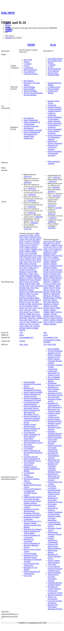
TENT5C (22, 314)
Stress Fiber (28, 60)
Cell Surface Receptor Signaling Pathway (31, 403)
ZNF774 (46, 322)
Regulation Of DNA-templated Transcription (53, 389)
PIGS (33, 288)
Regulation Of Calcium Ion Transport (53, 147)
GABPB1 (55, 258)
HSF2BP (46, 268)
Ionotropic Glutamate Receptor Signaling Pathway (55, 433)
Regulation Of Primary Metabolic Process (54, 556)
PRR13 (52, 298)
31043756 (27, 176)
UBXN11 (58, 312)
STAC (35, 308)
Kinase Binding (29, 89)
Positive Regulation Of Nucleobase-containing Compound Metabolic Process (32, 419)
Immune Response (54, 107)
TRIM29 (40, 318)
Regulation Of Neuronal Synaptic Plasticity (54, 427)
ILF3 (21, 268)
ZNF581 (29, 328)
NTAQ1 (52, 290)
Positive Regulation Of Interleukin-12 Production (55, 125)
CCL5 (28, 245)
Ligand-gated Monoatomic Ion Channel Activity (54, 373)
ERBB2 (34, 251)
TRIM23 (46, 310)
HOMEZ (53, 266)
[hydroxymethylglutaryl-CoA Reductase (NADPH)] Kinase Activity (32, 492)
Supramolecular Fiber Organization (31, 564)
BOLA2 (58, 241)
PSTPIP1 (58, 298)
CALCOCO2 (55, 243)
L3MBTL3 (56, 282)
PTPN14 (29, 296)
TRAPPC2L (32, 318)
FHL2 (60, 256)
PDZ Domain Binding (52, 551)
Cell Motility (28, 449)
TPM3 (33, 316)
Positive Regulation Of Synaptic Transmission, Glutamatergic (55, 449)
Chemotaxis (52, 105)
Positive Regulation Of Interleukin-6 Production (55, 131)
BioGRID (8, 38)
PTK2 (36, 294)
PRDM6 (46, 298)
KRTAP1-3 (47, 280)
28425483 (51, 228)
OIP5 (38, 284)
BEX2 (38, 239)
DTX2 (40, 249)
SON (26, 308)
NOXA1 (46, 290)
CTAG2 (22, 249)
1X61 (21, 344)
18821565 (51, 214)
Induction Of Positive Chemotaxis (55, 142)
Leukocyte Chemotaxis (52, 114)
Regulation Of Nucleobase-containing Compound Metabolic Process (54, 468)
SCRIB (21, 304)
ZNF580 (22, 328)
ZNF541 (37, 326)
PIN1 (37, 288)
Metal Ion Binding (30, 91)
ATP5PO (32, 237)
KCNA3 (53, 270)
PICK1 (58, 292)
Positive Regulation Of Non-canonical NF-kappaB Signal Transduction (32, 135)
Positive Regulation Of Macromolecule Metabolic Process (33, 453)
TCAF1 (31, 312)
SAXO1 (29, 302)
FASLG (39, 256)
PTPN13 (22, 296)
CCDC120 (28, 243)
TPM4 (38, 316)
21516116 (8, 30)
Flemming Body (53, 75)
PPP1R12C (47, 296)
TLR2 (21, 316)
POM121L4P (24, 292)
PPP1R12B (56, 294)
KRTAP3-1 (47, 282)
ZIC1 (31, 326)
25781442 (51, 206)
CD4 (60, 247)
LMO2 (30, 274)
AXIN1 (22, 239)
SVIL (21, 310)
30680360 (38, 217)
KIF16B (53, 276)
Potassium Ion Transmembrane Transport (53, 456)
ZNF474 (53, 318)
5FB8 (54, 344)
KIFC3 (58, 276)
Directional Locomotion (52, 487)
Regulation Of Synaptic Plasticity (54, 588)
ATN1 (21, 237)
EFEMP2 (46, 256)
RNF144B (47, 302)
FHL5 (45, 258)
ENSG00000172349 (50, 338)
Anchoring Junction (31, 74)
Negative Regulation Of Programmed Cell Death (32, 399)
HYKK (34, 266)
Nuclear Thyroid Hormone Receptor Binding (33, 94)
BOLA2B (46, 243)
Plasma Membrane (30, 70)
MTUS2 (52, 288)
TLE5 (38, 314)
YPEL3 (22, 326)
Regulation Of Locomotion (29, 540)
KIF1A (33, 270)
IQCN (36, 268)
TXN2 (28, 322)
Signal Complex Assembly (33, 392)
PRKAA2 (30, 294)
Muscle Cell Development (52, 598)
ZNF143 (58, 316)
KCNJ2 (46, 274)
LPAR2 (21, 276)
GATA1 (22, 260)
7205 (21, 333)
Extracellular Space (55, 61)
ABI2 (37, 233)
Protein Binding (29, 87)
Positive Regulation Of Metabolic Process (32, 429)
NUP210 (27, 284)
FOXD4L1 (28, 258)
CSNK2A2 (47, 251)
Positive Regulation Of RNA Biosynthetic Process (33, 441)
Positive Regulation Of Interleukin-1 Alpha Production (55, 119)
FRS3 (34, 258)
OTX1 (27, 286)
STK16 (40, 308)
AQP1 (31, 235)
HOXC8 (28, 266)
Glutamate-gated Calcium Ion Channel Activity (54, 415)
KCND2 (46, 272)
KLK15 (29, 272)
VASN (21, 324)
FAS (34, 256)
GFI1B (27, 260)
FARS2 (30, 256)
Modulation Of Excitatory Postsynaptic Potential (53, 578)
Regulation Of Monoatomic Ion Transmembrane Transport (54, 477)
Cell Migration (29, 473)
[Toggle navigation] (2, 19)
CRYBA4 (33, 247)
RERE (37, 298)
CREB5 (27, 247)
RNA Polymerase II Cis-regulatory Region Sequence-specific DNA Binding (32, 524)
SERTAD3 (55, 302)
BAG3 (27, 239)
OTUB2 (22, 286)
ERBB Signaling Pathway (33, 497)
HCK (34, 262)
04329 (45, 335)
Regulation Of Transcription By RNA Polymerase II (55, 405)
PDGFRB (39, 286)
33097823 (56, 177)
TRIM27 (53, 310)
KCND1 (59, 270)
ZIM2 (52, 316)
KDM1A (46, 276)
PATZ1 (32, 286)
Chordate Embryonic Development (31, 127)
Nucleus (26, 62)
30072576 (52, 181)
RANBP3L (30, 298)
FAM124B (33, 254)
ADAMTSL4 (24, 235)
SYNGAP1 (28, 310)
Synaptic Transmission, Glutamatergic (53, 540)
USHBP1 (46, 314)
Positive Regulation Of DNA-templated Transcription (32, 436)
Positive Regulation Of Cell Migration (32, 123)
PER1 (28, 288)
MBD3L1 (51, 286)
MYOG (58, 288)
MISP (39, 278)
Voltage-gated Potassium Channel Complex (54, 534)
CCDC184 (47, 247)
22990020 (34, 223)
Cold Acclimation (30, 553)
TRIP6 (31, 44)
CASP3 (60, 245)
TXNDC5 (34, 322)
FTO (49, 258)
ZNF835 (59, 322)
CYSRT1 (55, 251)
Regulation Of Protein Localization (31, 518)
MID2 (58, 286)
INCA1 (25, 268)
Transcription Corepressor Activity (55, 592)
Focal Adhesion (29, 72)
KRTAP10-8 (56, 280)
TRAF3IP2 (23, 318)
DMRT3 (34, 249)
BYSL (21, 241)
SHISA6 (35, 304)
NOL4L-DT (28, 282)
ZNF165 (46, 318)
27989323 (52, 218)
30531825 (56, 196)
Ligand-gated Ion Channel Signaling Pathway (54, 524)
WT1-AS (31, 324)
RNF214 (22, 302)
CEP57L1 (34, 245)
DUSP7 (53, 254)
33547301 (27, 229)
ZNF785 (22, 330)
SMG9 (35, 306)
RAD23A (22, 298)
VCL (26, 324)
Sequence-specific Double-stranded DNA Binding (32, 469)
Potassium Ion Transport (53, 509)
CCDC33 (54, 247)
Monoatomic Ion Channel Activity (54, 461)
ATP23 (26, 237)
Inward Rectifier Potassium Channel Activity (54, 399)
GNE (21, 262)
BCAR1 (33, 239)
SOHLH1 (55, 304)
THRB (28, 314)
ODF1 (33, 284)
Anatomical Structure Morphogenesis (31, 510)
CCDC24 (22, 245)
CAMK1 (46, 245)
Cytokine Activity (54, 87)
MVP (27, 280)
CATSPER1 (35, 241)
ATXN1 (39, 237)
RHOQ (31, 300)
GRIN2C (46, 264)
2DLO (26, 344)
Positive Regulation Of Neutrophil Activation (55, 153)
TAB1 (34, 310)
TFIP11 (52, 308)
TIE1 (33, 314)
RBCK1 (54, 300)
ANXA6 (46, 241)
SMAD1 (30, 306)
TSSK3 (30, 320)
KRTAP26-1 (23, 274)
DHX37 (28, 249)
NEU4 (21, 282)
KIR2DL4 (22, 272)
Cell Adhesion (29, 118)
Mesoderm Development (32, 529)
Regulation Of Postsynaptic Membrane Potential (55, 607)
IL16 (53, 44)
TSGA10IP (23, 320)
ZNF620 (59, 320)
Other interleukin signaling (54, 162)
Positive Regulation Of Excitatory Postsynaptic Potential (55, 440)
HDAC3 (46, 266)
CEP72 (50, 249)
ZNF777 (53, 322)
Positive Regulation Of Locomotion (32, 536)
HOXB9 (22, 266)
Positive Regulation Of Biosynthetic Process (32, 407)
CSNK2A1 (58, 249)
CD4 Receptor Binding (53, 92)
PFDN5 (53, 292)
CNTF (21, 247)
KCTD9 (27, 270)
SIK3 (40, 304)
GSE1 (30, 262)
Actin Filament (29, 447)
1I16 (45, 344)
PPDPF (31, 292)
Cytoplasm (27, 64)
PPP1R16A (39, 292)
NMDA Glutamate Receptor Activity (54, 356)
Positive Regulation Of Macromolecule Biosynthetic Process (32, 412)
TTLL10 (22, 322)
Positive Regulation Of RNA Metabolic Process (32, 460)
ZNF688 (35, 328)
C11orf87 (27, 241)
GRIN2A (46, 262)
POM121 (31, 290)
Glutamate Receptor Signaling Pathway (55, 584)
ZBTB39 (46, 316)
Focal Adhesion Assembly (33, 130)
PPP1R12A (47, 294)
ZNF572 (46, 320)
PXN (34, 296)
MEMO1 (37, 276)
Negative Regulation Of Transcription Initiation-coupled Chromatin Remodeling (55, 516)
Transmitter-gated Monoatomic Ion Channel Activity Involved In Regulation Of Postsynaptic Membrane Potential (55, 496)
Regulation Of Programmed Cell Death (32, 389)
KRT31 (46, 278)
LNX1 (36, 274)
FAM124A (54, 256)
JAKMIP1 (53, 268)
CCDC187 (36, 243)
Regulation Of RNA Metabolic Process (31, 556)
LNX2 (45, 286)
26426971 (51, 192)
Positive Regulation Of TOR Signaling (32, 532)
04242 (21, 335)
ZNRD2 (46, 324)
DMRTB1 (46, 254)
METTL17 (23, 278)
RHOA (26, 300)
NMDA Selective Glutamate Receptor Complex (55, 361)
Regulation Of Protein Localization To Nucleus (32, 514)
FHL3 (21, 258)
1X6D (49, 344)
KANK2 (46, 270)
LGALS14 (47, 284)
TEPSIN (46, 308)
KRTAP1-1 (59, 278)
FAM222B (23, 256)
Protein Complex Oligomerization (54, 561)
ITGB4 (21, 270)
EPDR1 (28, 251)
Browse (8, 25)
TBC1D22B (23, 312)
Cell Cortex (28, 576)
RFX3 (21, 300)
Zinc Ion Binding (54, 377)
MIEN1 (30, 278)
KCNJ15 (59, 272)
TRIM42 (46, 312)
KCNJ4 (51, 274)
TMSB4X (27, 316)
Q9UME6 (46, 342)
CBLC (21, 243)
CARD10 (53, 245)
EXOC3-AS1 (24, 254)
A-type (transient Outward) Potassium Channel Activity (55, 569)
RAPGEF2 (47, 300)
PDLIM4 (22, 288)
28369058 (55, 188)
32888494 (51, 222)
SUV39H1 (54, 306)
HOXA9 (33, 264)
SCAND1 (35, 302)
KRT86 (51, 278)
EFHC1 (22, 251)
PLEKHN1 (23, 290)
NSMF (21, 284)
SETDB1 (28, 304)
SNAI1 (21, 308)
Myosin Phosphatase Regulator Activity (55, 352)
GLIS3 (33, 260)
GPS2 (25, 262)
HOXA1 (27, 264)
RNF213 (38, 300)
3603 (45, 333)
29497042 (27, 182)
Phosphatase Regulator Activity (54, 384)
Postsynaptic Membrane (52, 505)
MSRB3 (22, 280)
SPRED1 (46, 306)
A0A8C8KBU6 (48, 340)
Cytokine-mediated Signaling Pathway (54, 110)
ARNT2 (37, 235)
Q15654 (22, 341)
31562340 (57, 208)
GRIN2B (53, 262)
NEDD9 (38, 280)
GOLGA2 (46, 260)
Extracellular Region (55, 59)
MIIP (35, 278)
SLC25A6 (22, 306)
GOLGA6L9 (55, 260)
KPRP (35, 272)
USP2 (40, 322)
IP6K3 (31, 268)
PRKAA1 (22, 294)
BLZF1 (52, 241)
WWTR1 (53, 314)
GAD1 (39, 258)
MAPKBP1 (29, 276)
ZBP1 (27, 326)
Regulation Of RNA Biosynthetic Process (55, 394)
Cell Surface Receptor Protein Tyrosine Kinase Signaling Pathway (32, 501)
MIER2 (46, 288)
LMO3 (53, 284)
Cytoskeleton (28, 68)
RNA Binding (29, 81)
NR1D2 (36, 282)
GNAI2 (38, 260)
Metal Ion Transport (55, 595)
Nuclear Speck (53, 73)
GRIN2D (53, 264)
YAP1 (37, 324)
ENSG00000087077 (26, 338)
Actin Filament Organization (29, 464)
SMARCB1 (47, 304)
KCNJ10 (53, 272)
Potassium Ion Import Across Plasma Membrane (54, 546)
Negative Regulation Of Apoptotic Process (32, 395)
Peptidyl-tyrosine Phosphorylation (30, 425)
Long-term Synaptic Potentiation (55, 602)
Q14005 (58, 340)
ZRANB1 (53, 324)
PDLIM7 (46, 292)
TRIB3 (58, 308)
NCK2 (32, 280)
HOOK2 (59, 266)
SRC (30, 308)
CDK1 (45, 249)
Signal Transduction (31, 120)
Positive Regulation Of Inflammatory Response (55, 137)
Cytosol (26, 66)
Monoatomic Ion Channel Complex (54, 410)
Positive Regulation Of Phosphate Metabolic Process (32, 545)
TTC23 (35, 320)
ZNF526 (59, 318)
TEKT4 (37, 312)
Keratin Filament (54, 419)
